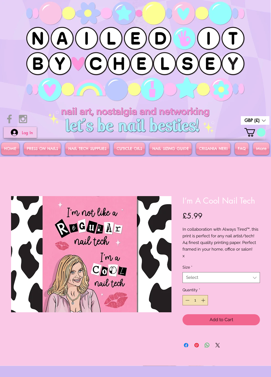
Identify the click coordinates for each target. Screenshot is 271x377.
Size (187, 267)
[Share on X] (217, 345)
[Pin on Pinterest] (196, 345)
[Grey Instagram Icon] (23, 119)
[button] (255, 120)
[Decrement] (186, 300)
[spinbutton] (195, 300)
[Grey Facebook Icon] (9, 119)
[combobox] (221, 277)
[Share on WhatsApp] (207, 345)
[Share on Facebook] (186, 345)
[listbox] (255, 120)
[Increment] (203, 300)
